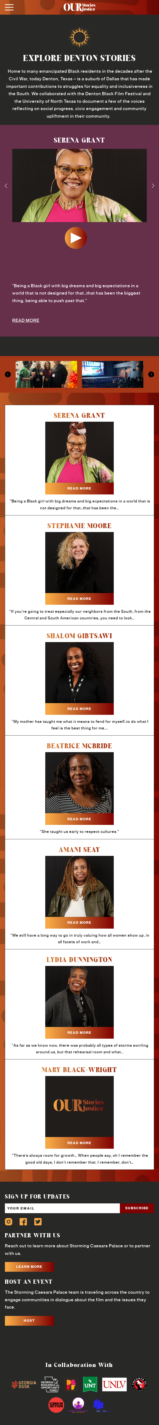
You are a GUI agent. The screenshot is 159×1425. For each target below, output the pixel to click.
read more (79, 488)
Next (153, 186)
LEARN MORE (29, 1266)
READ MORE (25, 320)
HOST (29, 1320)
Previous (6, 186)
